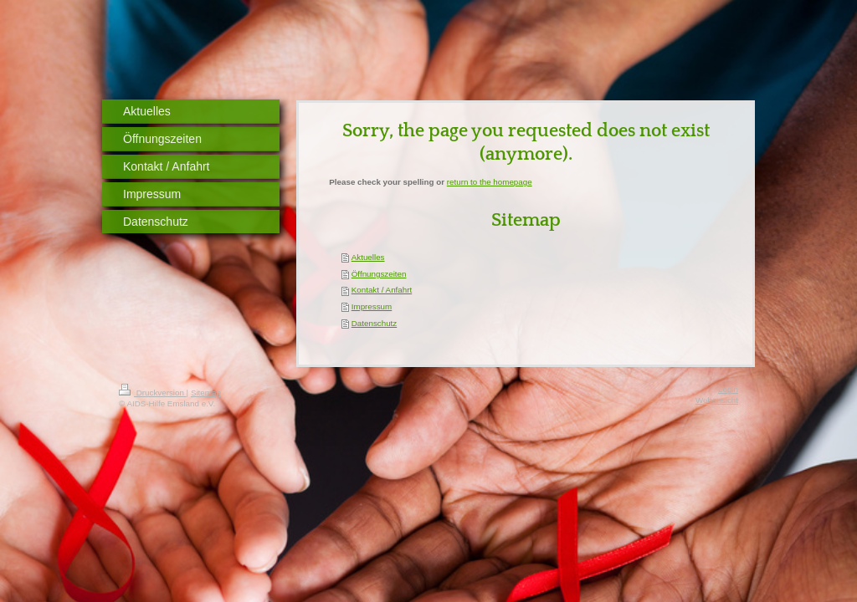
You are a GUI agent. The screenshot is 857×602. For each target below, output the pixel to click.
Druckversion (153, 392)
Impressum (372, 306)
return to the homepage (489, 181)
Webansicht (716, 400)
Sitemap (206, 392)
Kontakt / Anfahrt (382, 289)
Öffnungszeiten (379, 273)
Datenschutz (374, 323)
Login (728, 389)
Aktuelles (368, 257)
